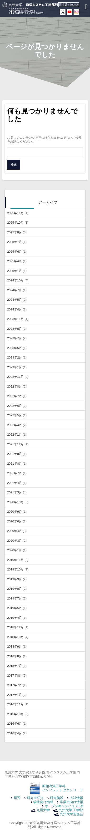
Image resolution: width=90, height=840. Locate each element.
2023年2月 (14, 357)
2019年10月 (15, 569)
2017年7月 (14, 685)
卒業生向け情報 (71, 802)
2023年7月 (14, 338)
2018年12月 (15, 627)
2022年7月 (14, 396)
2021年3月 (14, 492)
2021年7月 (14, 473)
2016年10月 (15, 714)
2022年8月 (14, 386)
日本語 (63, 4)
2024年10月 (15, 280)
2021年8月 (14, 463)
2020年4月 (14, 531)
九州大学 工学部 (71, 810)
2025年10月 (15, 222)
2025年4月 (14, 261)
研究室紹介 (35, 798)
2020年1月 (14, 550)
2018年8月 (14, 656)
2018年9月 (14, 646)
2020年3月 (14, 540)
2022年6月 (14, 406)
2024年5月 (14, 299)
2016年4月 (14, 733)
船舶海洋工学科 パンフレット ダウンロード (62, 788)
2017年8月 (14, 675)
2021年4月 (14, 483)
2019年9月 (14, 579)
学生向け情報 (43, 802)
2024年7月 (14, 290)
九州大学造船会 (71, 814)
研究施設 (56, 798)
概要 (17, 798)
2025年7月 (14, 242)
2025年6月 (14, 251)
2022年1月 (14, 434)
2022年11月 (15, 376)
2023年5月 (14, 348)
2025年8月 (14, 232)
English (74, 4)
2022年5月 (14, 415)
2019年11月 (15, 560)
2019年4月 (14, 617)
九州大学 (43, 810)
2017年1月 (14, 695)
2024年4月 (14, 309)
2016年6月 (14, 723)
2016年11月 (15, 704)
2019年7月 (14, 598)
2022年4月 (14, 425)
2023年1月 (14, 367)
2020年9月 (14, 511)
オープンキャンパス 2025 (64, 806)
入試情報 (76, 798)
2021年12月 (15, 444)
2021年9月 (14, 454)
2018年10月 (15, 637)
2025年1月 (14, 271)
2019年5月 (14, 608)
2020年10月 (15, 502)
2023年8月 (14, 328)
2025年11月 (15, 213)
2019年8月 (14, 588)
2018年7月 (14, 666)
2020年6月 (14, 521)
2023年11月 (15, 319)
